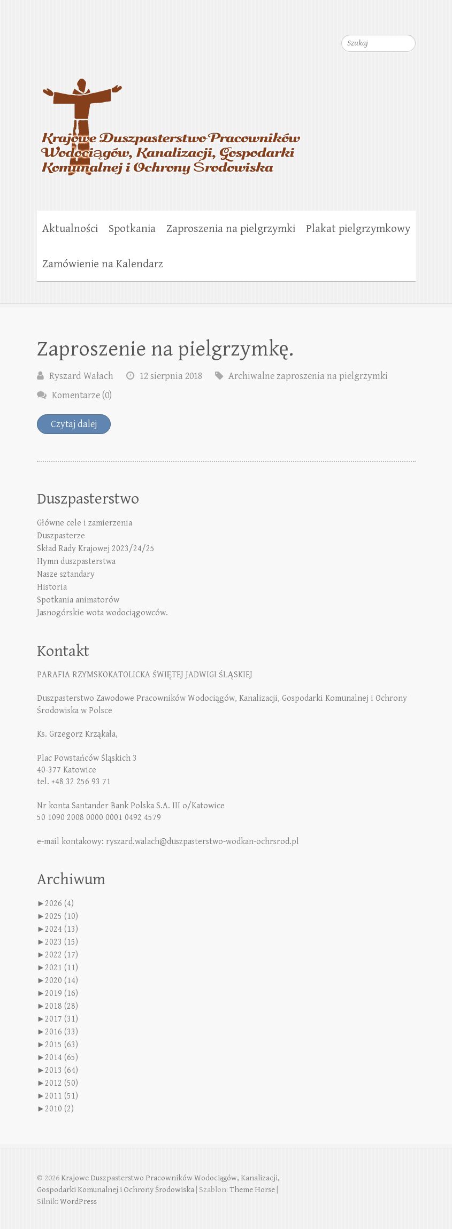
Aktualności (70, 228)
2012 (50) (61, 1083)
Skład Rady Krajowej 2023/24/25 (96, 549)
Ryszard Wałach (81, 376)
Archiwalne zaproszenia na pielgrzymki (308, 376)
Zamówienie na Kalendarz (102, 264)
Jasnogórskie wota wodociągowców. (102, 613)
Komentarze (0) (82, 395)
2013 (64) (61, 1070)
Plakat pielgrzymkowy (358, 228)
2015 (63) (61, 1045)
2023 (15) (61, 942)
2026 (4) (59, 904)
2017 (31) (61, 1019)
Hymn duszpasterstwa (76, 561)
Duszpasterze (61, 536)
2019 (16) (61, 993)
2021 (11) (61, 968)
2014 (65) (61, 1058)
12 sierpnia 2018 (171, 376)
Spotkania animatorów (78, 600)
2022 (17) (61, 955)
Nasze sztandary (66, 574)
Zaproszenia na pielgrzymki (230, 228)
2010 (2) (59, 1109)
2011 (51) (61, 1096)
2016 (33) (61, 1032)
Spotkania (132, 228)
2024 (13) (61, 929)
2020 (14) (61, 981)
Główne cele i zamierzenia (84, 523)
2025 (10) (61, 916)
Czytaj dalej (74, 424)
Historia (52, 587)
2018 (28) (61, 1006)
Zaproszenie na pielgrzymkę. (165, 349)
